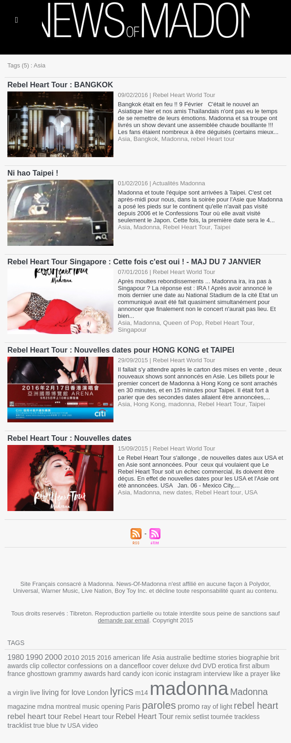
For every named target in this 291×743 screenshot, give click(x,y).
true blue (233, 709)
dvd (187, 662)
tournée (158, 709)
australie (171, 655)
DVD (200, 662)
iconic (137, 670)
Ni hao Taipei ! (32, 172)
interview (189, 670)
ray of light (161, 700)
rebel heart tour (247, 700)
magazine (238, 687)
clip (33, 662)
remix (121, 709)
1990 (33, 654)
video (275, 709)
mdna (261, 687)
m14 (102, 687)
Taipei (217, 226)
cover (153, 662)
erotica (217, 662)
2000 (51, 654)
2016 (100, 655)
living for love (28, 687)
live (277, 670)
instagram (160, 670)
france (267, 662)
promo (134, 700)
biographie (242, 655)
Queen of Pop (179, 321)
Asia (124, 138)
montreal (19, 700)
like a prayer (221, 670)
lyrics (83, 686)
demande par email (123, 618)
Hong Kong (148, 402)
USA (245, 490)
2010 (68, 654)
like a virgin (255, 670)
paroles (106, 699)
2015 (84, 655)
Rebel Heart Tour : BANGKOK (59, 84)
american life (126, 655)
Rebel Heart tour (214, 490)
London (60, 687)
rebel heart (199, 700)
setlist (139, 709)
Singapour (263, 321)
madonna (178, 402)
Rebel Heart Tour (183, 226)
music (41, 700)
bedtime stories (205, 655)
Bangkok (144, 138)
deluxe (171, 662)
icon (122, 670)
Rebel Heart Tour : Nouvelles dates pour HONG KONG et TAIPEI (118, 348)
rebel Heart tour (208, 138)
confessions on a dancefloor (104, 662)
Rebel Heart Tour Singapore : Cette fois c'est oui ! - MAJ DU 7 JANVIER (131, 260)
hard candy (99, 670)
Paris (81, 700)
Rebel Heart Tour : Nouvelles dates (68, 436)
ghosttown (21, 670)
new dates (175, 490)
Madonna (172, 138)
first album (243, 662)
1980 (15, 654)
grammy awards (60, 670)
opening (61, 700)
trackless (182, 709)
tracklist (208, 709)
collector (51, 662)
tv (249, 709)
